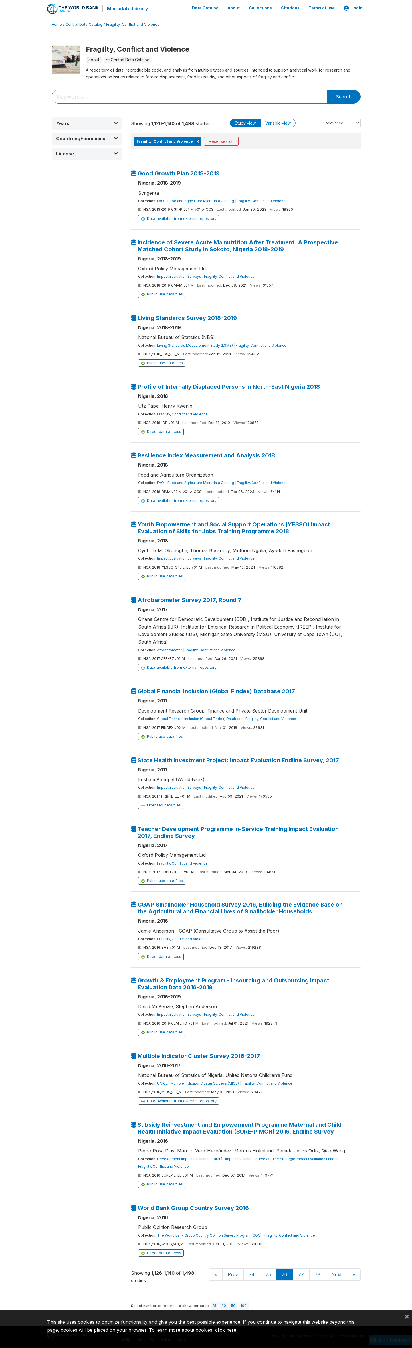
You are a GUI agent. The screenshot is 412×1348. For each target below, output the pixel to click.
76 (284, 1274)
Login (353, 8)
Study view (245, 122)
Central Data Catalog (84, 24)
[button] (87, 123)
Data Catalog (205, 8)
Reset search (221, 141)
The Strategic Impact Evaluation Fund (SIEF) (308, 1158)
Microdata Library (127, 8)
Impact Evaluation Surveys (179, 276)
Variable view (278, 122)
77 (301, 1274)
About (234, 8)
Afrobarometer (169, 650)
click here (225, 1330)
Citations (290, 8)
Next (336, 1274)
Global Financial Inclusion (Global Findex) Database (200, 718)
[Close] (407, 1316)
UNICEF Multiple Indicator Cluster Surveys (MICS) (198, 1083)
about (93, 59)
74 (252, 1274)
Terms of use (322, 8)
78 (317, 1274)
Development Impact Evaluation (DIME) (189, 1158)
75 (268, 1274)
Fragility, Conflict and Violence (133, 24)
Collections (260, 8)
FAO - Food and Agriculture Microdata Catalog (195, 200)
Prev (233, 1274)
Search (344, 96)
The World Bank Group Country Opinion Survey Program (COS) (209, 1235)
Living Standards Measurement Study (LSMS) (195, 345)
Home (57, 24)
